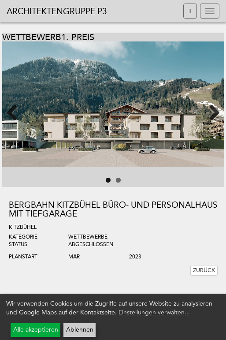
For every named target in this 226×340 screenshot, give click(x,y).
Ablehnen (79, 329)
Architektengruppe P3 (57, 11)
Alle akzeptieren (35, 329)
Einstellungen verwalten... (154, 312)
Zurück (204, 270)
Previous (18, 112)
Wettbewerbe (87, 237)
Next (209, 112)
